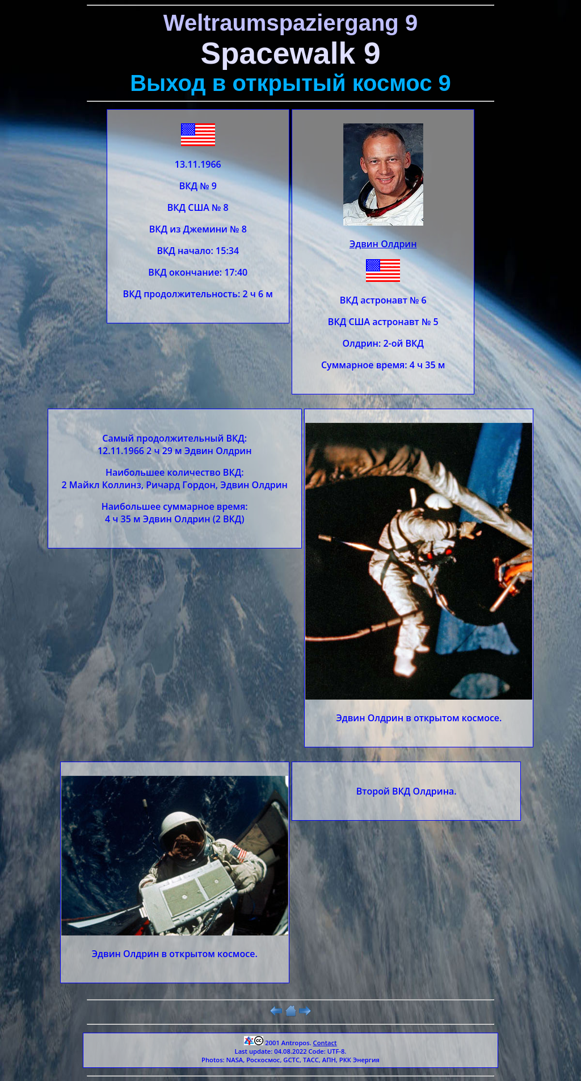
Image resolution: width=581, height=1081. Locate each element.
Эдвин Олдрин (383, 244)
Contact (325, 1042)
